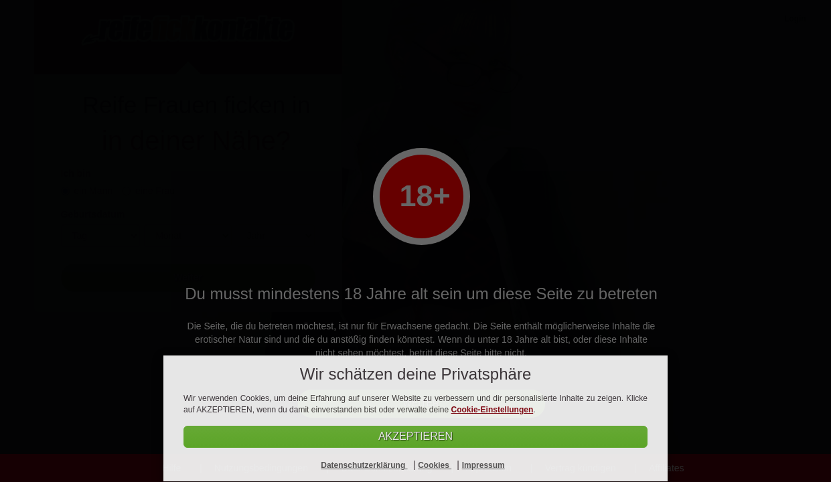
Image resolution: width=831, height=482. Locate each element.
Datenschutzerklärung (364, 465)
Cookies (434, 465)
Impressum (483, 465)
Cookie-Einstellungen (492, 409)
